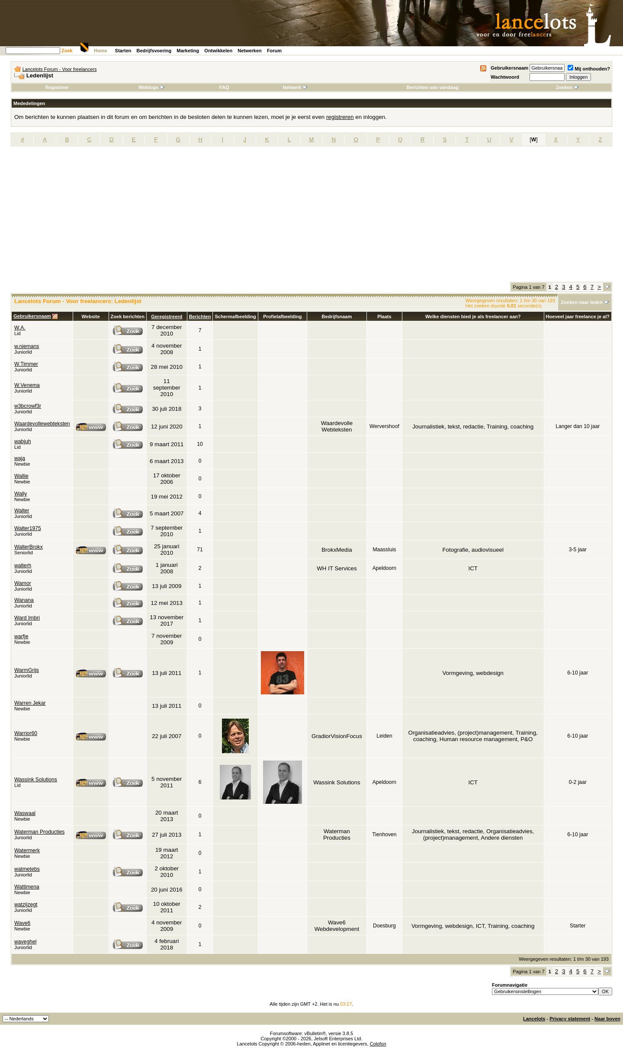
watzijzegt (25, 905)
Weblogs (151, 87)
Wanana (24, 600)
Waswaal (24, 813)
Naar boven (607, 1018)
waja (19, 458)
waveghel (25, 942)
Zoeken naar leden (582, 302)
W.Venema (27, 385)
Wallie (21, 476)
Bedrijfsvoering (154, 50)
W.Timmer (26, 364)
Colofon (378, 1043)
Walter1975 (27, 528)
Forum (274, 50)
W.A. (20, 328)
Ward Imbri (27, 618)
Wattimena (26, 887)
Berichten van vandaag (432, 87)
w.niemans (26, 346)
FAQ (224, 87)
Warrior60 (25, 733)
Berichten (200, 316)
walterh (22, 566)
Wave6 (22, 923)
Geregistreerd (166, 316)
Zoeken (567, 87)
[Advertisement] (311, 217)
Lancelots (534, 1018)
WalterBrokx (28, 547)
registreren (340, 117)
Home (100, 50)
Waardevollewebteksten (42, 424)
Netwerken (250, 50)
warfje (21, 636)
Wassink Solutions (35, 780)
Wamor (22, 583)
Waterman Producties (39, 832)
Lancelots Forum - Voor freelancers (59, 69)
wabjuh (22, 441)
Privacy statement (569, 1018)
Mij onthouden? (589, 68)
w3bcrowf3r (27, 406)
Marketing (188, 50)
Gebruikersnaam (509, 67)
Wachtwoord (505, 77)
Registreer (57, 87)
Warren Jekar (30, 703)
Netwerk (295, 87)
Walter (21, 511)
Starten (123, 50)
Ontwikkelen (218, 50)
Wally (20, 494)
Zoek (67, 50)
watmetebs (27, 869)
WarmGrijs (26, 670)
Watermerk (27, 850)
